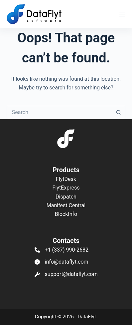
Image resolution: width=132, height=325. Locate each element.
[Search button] (118, 112)
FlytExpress (66, 188)
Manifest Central (66, 205)
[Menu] (122, 14)
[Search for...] (59, 112)
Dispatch (66, 197)
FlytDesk (66, 179)
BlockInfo (66, 214)
